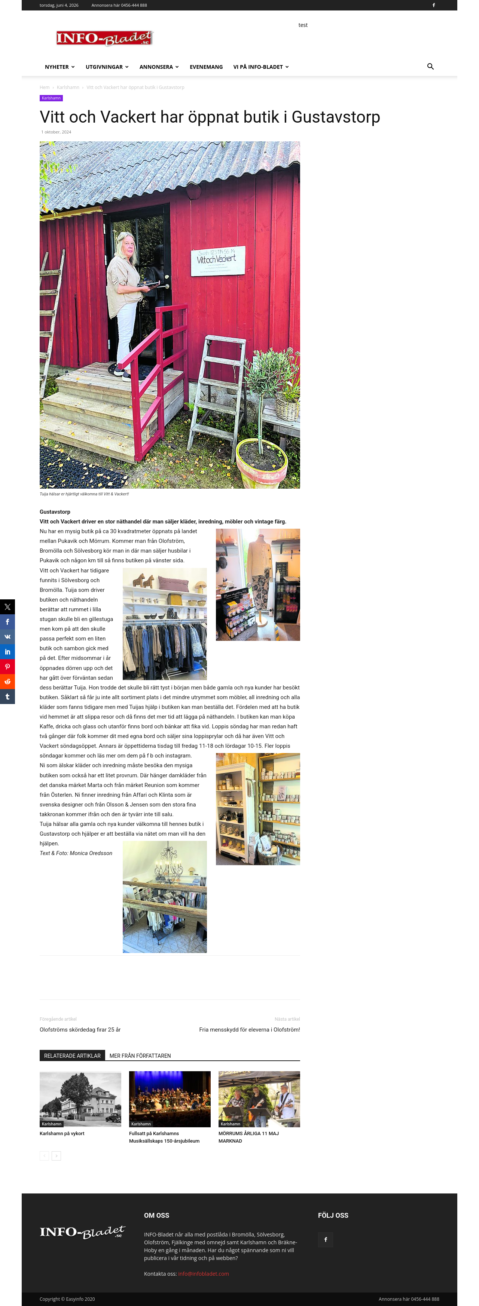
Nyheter (60, 66)
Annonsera (159, 66)
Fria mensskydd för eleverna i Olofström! (249, 1029)
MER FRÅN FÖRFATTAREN (140, 1056)
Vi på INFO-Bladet (261, 66)
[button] (430, 67)
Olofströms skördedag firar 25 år (80, 1029)
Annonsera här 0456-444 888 (119, 5)
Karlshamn (68, 87)
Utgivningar (107, 66)
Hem (45, 87)
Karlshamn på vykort (62, 1133)
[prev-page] (44, 1156)
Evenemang (206, 66)
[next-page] (56, 1156)
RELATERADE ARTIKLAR (72, 1056)
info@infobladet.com (203, 1273)
